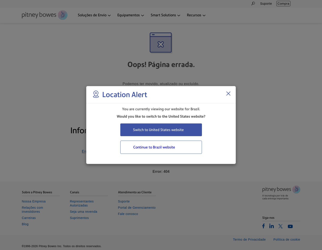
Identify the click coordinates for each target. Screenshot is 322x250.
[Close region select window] (228, 94)
